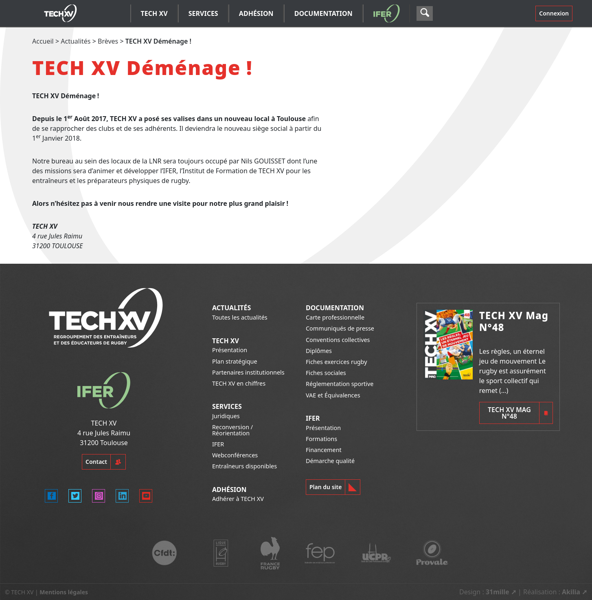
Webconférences (235, 455)
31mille (497, 591)
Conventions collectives (338, 340)
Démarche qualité (330, 461)
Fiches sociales (326, 373)
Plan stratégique (234, 361)
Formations (321, 439)
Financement (324, 450)
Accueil (43, 41)
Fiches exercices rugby (336, 362)
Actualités (75, 41)
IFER (218, 444)
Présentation (229, 350)
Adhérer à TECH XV (238, 499)
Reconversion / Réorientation (232, 430)
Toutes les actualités (239, 317)
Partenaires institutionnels (248, 372)
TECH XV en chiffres (238, 383)
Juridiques (226, 416)
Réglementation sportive (339, 384)
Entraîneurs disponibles (244, 466)
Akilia (571, 591)
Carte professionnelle (335, 317)
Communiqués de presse (340, 328)
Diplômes (319, 351)
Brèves (108, 41)
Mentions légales (63, 592)
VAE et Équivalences (333, 395)
